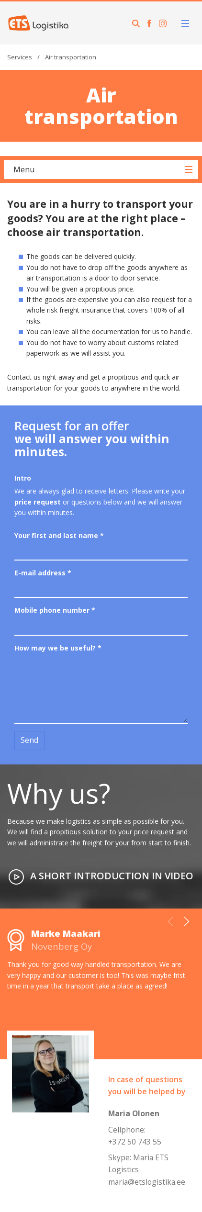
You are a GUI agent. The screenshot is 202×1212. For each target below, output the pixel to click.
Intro (22, 478)
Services (19, 57)
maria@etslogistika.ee (146, 1182)
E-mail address (42, 572)
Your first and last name (59, 535)
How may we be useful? (57, 647)
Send (29, 740)
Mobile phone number (54, 610)
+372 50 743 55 (134, 1141)
